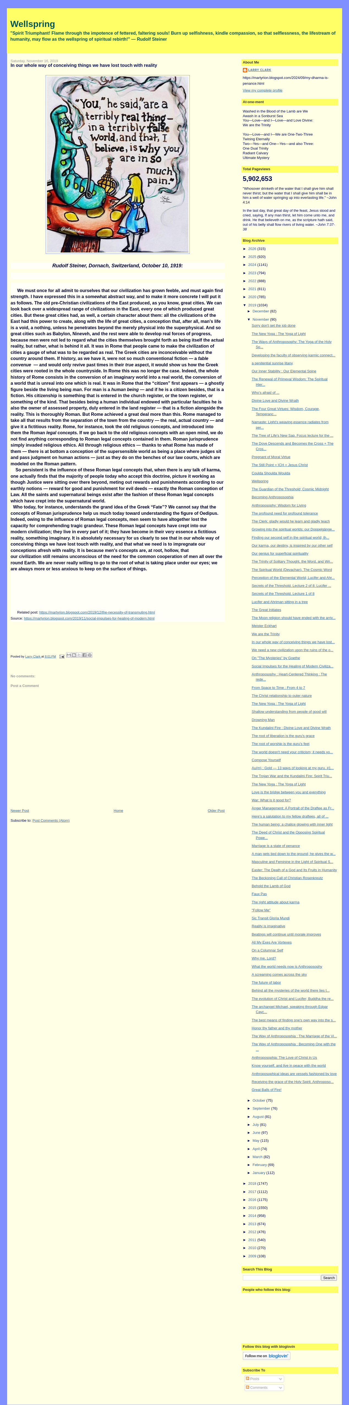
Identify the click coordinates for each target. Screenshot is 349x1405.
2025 (252, 257)
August (258, 1117)
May (256, 1141)
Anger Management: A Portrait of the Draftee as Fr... (293, 808)
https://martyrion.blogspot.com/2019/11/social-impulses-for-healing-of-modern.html (89, 618)
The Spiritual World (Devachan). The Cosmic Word (292, 570)
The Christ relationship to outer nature (282, 696)
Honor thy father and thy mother (277, 1028)
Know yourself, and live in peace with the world (289, 1065)
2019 (252, 305)
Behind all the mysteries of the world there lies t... (290, 990)
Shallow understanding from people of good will (289, 712)
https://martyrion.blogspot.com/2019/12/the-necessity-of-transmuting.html (97, 612)
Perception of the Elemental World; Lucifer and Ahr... (293, 578)
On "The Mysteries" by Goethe (276, 658)
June (256, 1133)
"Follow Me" (261, 910)
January (259, 1173)
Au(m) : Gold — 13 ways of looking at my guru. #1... (293, 768)
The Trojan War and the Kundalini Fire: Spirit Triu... (292, 776)
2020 (252, 297)
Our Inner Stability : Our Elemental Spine (284, 371)
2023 (252, 273)
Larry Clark (259, 70)
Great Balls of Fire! (266, 1090)
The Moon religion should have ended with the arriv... (294, 618)
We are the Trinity (266, 634)
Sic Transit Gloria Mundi (271, 918)
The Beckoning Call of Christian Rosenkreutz (287, 878)
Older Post (216, 811)
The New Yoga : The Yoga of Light (279, 334)
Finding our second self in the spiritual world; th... (290, 537)
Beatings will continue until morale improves (286, 934)
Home (118, 811)
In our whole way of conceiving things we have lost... (293, 642)
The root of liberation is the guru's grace (283, 736)
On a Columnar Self (267, 950)
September (261, 1108)
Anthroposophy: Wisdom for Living (279, 505)
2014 (252, 1216)
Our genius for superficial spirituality (280, 553)
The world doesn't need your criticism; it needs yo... (292, 752)
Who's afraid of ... (265, 393)
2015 (252, 1208)
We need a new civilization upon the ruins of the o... (292, 650)
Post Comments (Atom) (51, 820)
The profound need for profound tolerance (285, 513)
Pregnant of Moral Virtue (271, 457)
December (261, 311)
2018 (252, 1183)
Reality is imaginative (268, 926)
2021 (252, 289)
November (261, 319)
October (259, 1100)
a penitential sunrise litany (272, 363)
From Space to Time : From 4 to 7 (278, 688)
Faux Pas (259, 894)
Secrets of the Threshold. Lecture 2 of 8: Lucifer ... (291, 586)
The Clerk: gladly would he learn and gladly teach (291, 521)
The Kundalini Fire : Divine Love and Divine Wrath (291, 728)
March (257, 1157)
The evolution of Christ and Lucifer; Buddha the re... (293, 999)
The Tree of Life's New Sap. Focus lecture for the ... (292, 435)
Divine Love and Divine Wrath (275, 400)
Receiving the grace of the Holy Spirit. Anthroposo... (293, 1082)
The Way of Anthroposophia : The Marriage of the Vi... (294, 1036)
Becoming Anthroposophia (272, 497)
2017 (252, 1192)
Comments (256, 1387)
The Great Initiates (266, 610)
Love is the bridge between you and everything (289, 792)
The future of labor (266, 982)
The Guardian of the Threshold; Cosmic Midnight (290, 489)
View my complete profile (262, 90)
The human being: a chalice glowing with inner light (292, 824)
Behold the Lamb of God (271, 886)
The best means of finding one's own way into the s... (294, 1020)
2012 (252, 1232)
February (260, 1165)
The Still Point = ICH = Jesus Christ (280, 465)
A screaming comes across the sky (279, 974)
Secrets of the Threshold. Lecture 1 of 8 (283, 594)
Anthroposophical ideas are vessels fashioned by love (294, 1074)
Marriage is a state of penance (276, 846)
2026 (252, 249)
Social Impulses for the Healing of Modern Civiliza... (292, 666)
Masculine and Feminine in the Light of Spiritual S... (292, 862)
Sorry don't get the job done (273, 325)
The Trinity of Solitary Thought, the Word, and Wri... (292, 561)
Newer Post (20, 811)
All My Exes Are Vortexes (272, 942)
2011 (252, 1240)
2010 (252, 1248)
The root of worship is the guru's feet (280, 744)
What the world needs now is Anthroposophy (287, 966)
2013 (252, 1224)
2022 (252, 281)
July (256, 1125)
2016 (252, 1200)
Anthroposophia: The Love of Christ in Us (284, 1057)
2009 (252, 1256)
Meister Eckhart (264, 626)
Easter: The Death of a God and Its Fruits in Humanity (294, 870)
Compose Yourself (266, 760)
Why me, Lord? (264, 958)
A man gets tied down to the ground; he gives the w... (294, 854)
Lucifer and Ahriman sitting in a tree (280, 602)
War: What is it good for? (271, 800)
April (256, 1149)
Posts (252, 1379)
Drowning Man (263, 720)
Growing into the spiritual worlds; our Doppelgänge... (293, 529)
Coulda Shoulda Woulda (271, 473)
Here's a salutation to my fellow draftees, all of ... (290, 816)
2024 (252, 265)
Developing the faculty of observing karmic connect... (293, 355)
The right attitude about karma (275, 902)
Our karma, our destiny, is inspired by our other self (292, 545)
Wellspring (32, 24)
